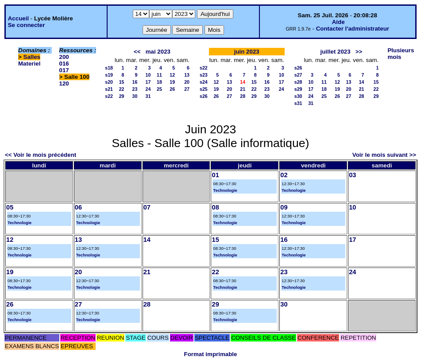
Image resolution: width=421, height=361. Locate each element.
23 (135, 89)
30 (135, 96)
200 (64, 57)
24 (148, 89)
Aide (338, 22)
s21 (109, 89)
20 (186, 82)
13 (186, 75)
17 (148, 82)
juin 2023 (246, 51)
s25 (204, 89)
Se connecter (26, 25)
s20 (109, 82)
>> (359, 51)
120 (64, 83)
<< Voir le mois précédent (40, 154)
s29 (298, 89)
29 (121, 96)
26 (172, 89)
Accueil (18, 18)
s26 (204, 96)
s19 (109, 75)
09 (283, 207)
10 (148, 75)
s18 (109, 67)
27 (186, 89)
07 (147, 207)
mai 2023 (158, 51)
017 (64, 70)
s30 (298, 96)
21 (242, 89)
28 (242, 96)
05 (9, 207)
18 (159, 82)
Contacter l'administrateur (352, 28)
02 (283, 175)
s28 (298, 82)
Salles (32, 57)
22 (121, 89)
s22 (109, 96)
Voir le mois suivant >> (384, 154)
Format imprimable (210, 354)
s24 (204, 82)
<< (137, 51)
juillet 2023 (336, 51)
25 (159, 89)
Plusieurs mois (400, 53)
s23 (204, 75)
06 (78, 207)
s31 (298, 103)
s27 (298, 75)
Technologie (225, 190)
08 (215, 207)
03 (352, 175)
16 (135, 82)
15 (121, 82)
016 (64, 63)
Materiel (29, 63)
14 (361, 82)
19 (172, 82)
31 (148, 96)
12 (172, 75)
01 (215, 175)
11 (159, 75)
